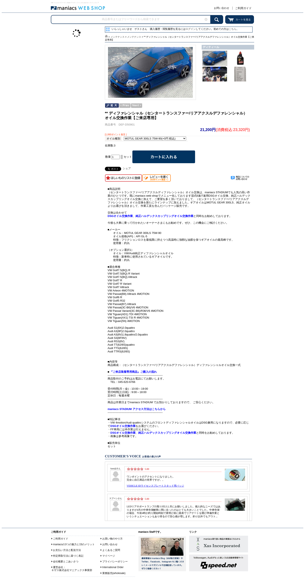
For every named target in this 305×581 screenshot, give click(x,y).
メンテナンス (118, 37)
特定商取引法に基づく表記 (68, 555)
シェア (127, 168)
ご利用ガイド (243, 8)
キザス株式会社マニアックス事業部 (71, 570)
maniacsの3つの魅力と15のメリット (74, 544)
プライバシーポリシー (115, 561)
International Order (113, 567)
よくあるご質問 (111, 550)
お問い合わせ (221, 8)
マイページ (108, 555)
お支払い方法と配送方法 (67, 550)
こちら (232, 29)
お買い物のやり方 (112, 538)
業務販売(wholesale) (114, 573)
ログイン (191, 29)
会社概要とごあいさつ (65, 561)
